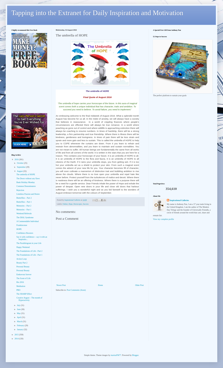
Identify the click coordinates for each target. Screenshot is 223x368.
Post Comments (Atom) (76, 290)
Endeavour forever (23, 274)
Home (100, 285)
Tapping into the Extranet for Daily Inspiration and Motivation (97, 13)
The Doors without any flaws (28, 178)
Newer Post (61, 285)
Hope (70, 204)
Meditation (20, 286)
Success (86, 204)
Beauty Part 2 (21, 263)
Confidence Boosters (24, 233)
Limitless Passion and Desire (28, 194)
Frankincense (21, 225)
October (20, 163)
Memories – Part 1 (23, 210)
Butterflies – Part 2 (24, 198)
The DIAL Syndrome (24, 217)
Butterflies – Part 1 (24, 202)
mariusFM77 (116, 355)
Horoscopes (77, 204)
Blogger (135, 355)
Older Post (139, 285)
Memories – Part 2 (23, 206)
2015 (17, 335)
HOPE (19, 229)
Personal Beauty (22, 267)
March (20, 321)
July (19, 305)
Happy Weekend (23, 247)
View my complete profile (163, 219)
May (19, 313)
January (20, 329)
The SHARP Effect (24, 294)
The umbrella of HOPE (25, 174)
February (21, 325)
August (20, 171)
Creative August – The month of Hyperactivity (29, 299)
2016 (17, 159)
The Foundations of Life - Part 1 (29, 255)
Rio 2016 (20, 282)
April (19, 317)
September (21, 167)
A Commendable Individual (27, 221)
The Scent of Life (23, 278)
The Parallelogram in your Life (28, 243)
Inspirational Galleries (179, 200)
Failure (65, 204)
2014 (17, 339)
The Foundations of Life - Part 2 (29, 251)
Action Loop (21, 259)
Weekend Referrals (24, 213)
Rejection (20, 190)
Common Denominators (26, 186)
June (19, 309)
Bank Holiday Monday (25, 182)
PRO (18, 290)
